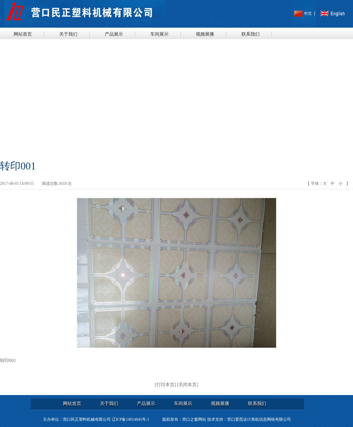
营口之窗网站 (194, 419)
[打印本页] (165, 384)
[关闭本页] (187, 384)
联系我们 (250, 34)
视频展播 (205, 34)
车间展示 (159, 34)
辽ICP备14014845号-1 (130, 419)
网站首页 (23, 34)
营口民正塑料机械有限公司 (87, 419)
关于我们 (68, 34)
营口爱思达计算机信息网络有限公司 (259, 419)
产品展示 (114, 34)
